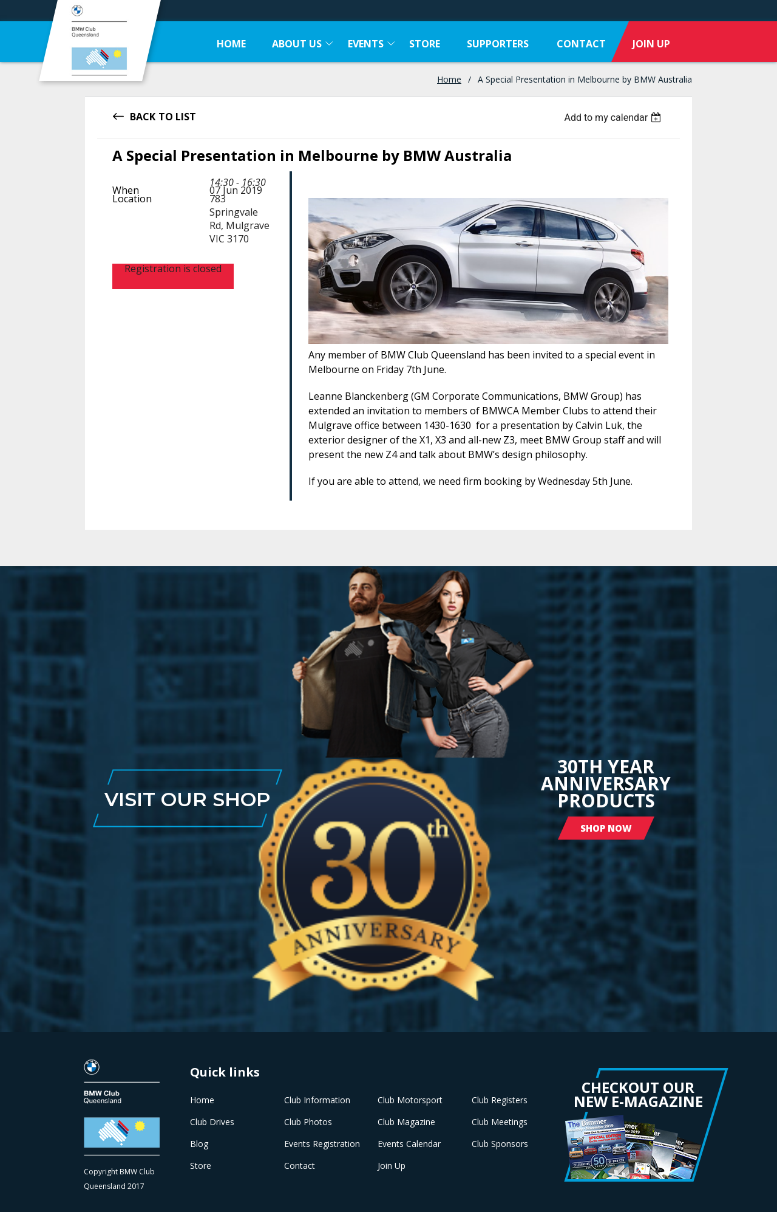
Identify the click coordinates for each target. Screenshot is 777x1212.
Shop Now (606, 828)
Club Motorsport (410, 1100)
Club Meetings (500, 1122)
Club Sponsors (500, 1144)
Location (132, 198)
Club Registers (500, 1100)
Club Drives (212, 1122)
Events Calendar (409, 1144)
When (125, 190)
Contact (299, 1166)
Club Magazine (406, 1122)
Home (449, 79)
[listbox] (614, 117)
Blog (199, 1144)
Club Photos (308, 1122)
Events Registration (322, 1144)
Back (142, 116)
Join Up (391, 1166)
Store (200, 1166)
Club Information (317, 1100)
